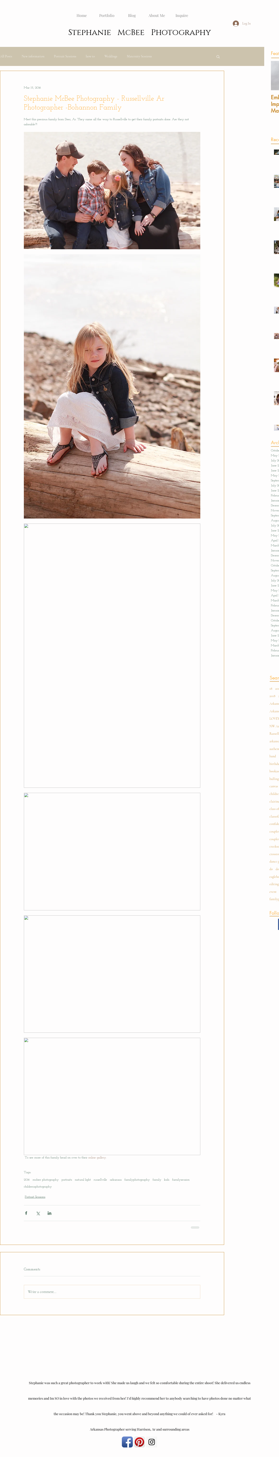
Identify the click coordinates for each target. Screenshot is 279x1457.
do (271, 869)
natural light (83, 1180)
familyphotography (137, 1180)
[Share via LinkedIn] (49, 1213)
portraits (67, 1180)
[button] (218, 56)
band (272, 756)
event (273, 892)
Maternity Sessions (139, 56)
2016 (27, 1180)
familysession (181, 1180)
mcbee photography (46, 1180)
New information (33, 56)
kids (166, 1180)
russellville (100, 1180)
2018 (272, 696)
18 (270, 689)
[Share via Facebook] (26, 1213)
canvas (273, 786)
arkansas (116, 1180)
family (157, 1180)
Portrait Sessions (65, 56)
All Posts (6, 56)
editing (274, 884)
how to (90, 56)
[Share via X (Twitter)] (38, 1213)
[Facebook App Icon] (127, 1442)
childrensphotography (38, 1186)
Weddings (110, 56)
